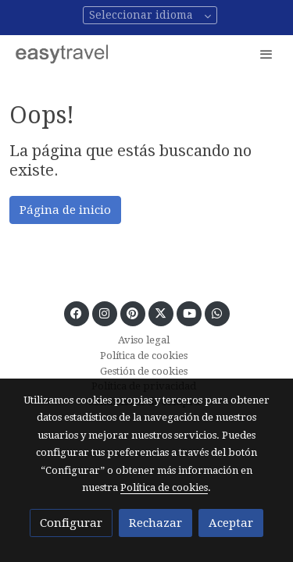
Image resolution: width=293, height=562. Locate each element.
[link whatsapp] (216, 312)
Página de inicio (65, 210)
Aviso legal (144, 340)
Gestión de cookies (144, 371)
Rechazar (155, 523)
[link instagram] (104, 312)
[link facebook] (76, 312)
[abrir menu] (266, 54)
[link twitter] (160, 312)
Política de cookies (144, 355)
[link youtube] (189, 312)
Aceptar (231, 523)
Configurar (71, 523)
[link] (62, 53)
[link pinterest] (132, 312)
